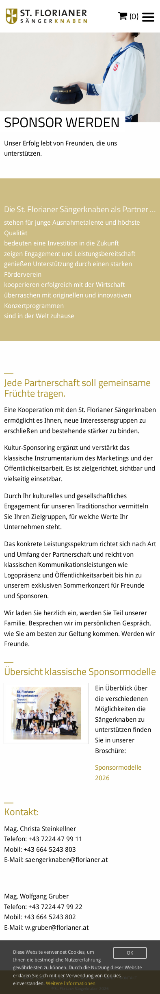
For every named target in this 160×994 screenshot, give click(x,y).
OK (130, 953)
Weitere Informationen (70, 983)
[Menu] (148, 17)
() (128, 16)
